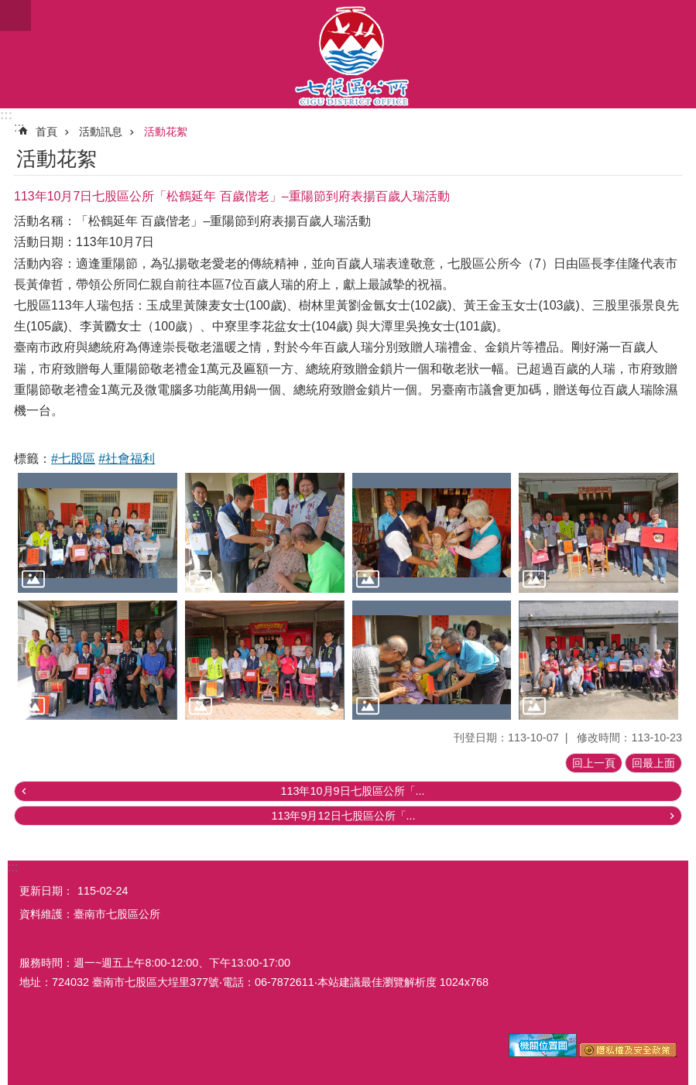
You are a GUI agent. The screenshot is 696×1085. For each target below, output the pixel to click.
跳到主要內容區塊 (8, 8)
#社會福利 (126, 458)
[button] (97, 532)
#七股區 (73, 458)
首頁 (46, 131)
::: (6, 115)
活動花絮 (165, 131)
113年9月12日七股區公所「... (343, 815)
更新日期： (46, 891)
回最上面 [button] (653, 763)
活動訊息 (100, 131)
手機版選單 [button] (15, 15)
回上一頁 (593, 763)
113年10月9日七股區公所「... (352, 791)
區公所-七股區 (348, 54)
